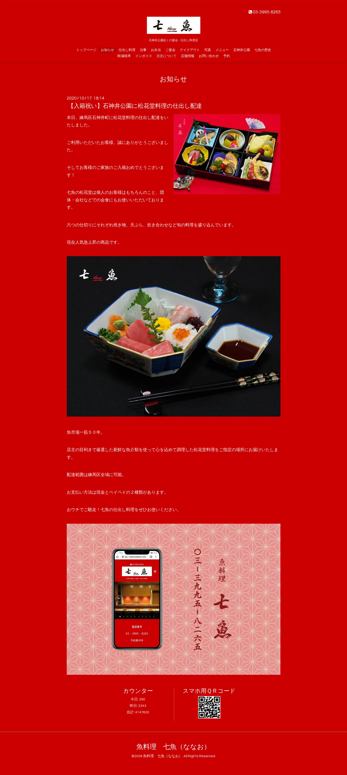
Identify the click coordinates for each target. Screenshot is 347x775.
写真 (207, 50)
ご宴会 (170, 50)
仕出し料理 (127, 50)
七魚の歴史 (262, 50)
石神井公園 (241, 50)
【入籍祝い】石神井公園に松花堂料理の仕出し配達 (135, 106)
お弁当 (156, 50)
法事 (143, 50)
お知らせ (107, 50)
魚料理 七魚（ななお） (173, 746)
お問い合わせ (209, 56)
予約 (226, 56)
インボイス (143, 56)
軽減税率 (124, 56)
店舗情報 (187, 56)
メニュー (222, 50)
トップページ (86, 50)
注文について (166, 56)
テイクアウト (190, 50)
